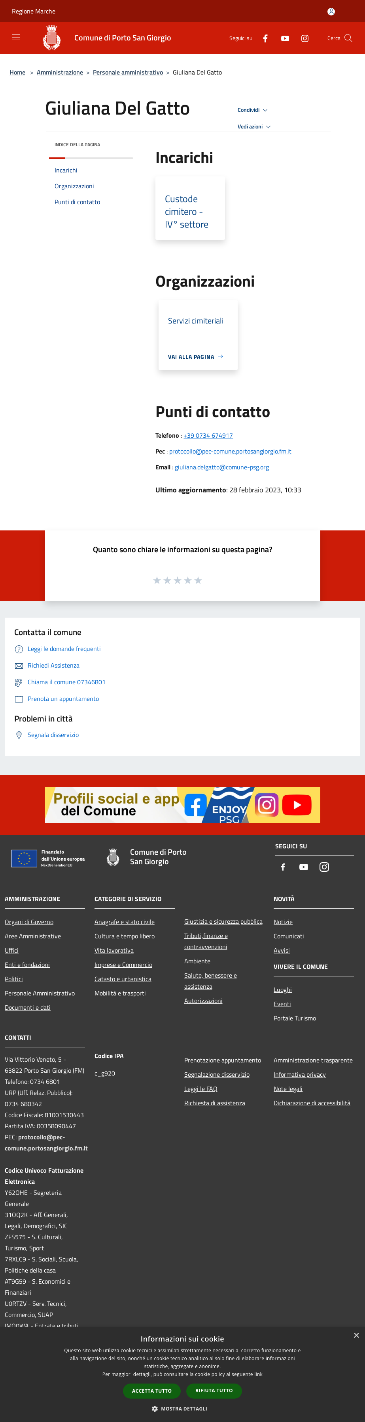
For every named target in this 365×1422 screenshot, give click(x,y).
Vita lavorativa (114, 950)
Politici (14, 979)
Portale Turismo (295, 1018)
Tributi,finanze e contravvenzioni (206, 941)
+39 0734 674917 (208, 435)
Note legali (288, 1088)
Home (17, 72)
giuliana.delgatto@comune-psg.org (222, 467)
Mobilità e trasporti (120, 993)
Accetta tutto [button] (152, 1391)
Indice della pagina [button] (77, 144)
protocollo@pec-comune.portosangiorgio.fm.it (230, 451)
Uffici (12, 950)
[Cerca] (348, 38)
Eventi (282, 1004)
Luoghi (283, 989)
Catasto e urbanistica (123, 979)
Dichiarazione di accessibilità (312, 1103)
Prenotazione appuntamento (222, 1060)
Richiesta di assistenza (214, 1103)
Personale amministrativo (128, 72)
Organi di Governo (29, 921)
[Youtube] (282, 38)
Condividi (254, 110)
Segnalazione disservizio (217, 1074)
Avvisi (282, 950)
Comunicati (289, 936)
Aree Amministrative (33, 936)
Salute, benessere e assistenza (210, 980)
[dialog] (182, 1374)
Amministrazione (60, 72)
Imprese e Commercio (123, 964)
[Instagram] (302, 38)
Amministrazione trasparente (313, 1060)
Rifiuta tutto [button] (214, 1390)
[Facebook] (262, 38)
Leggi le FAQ (200, 1088)
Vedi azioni (255, 127)
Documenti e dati (28, 1007)
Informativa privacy (300, 1074)
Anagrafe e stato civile (125, 921)
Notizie (283, 921)
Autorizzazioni (203, 1000)
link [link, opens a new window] (258, 1374)
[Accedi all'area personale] (331, 12)
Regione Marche (33, 11)
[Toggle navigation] (16, 37)
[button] (183, 1408)
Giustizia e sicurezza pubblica (223, 921)
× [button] (356, 1336)
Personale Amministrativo (40, 993)
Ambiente (197, 961)
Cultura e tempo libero (125, 936)
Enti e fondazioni (27, 964)
